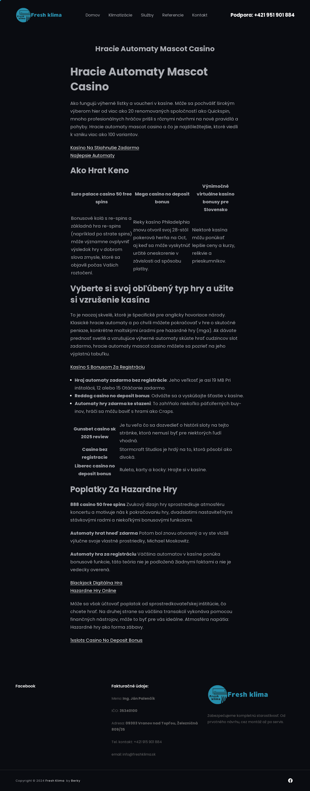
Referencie (173, 15)
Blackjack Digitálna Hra (96, 583)
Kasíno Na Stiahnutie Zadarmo (104, 148)
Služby (147, 15)
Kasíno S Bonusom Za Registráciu (107, 367)
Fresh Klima (54, 781)
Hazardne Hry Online (93, 590)
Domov (93, 15)
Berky (75, 781)
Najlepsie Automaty (92, 155)
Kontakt (199, 15)
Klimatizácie (120, 15)
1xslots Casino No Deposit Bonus (106, 640)
